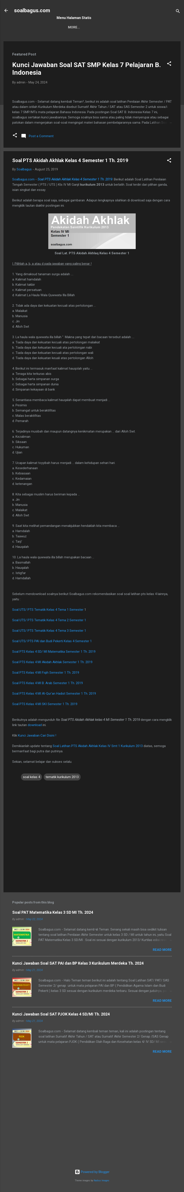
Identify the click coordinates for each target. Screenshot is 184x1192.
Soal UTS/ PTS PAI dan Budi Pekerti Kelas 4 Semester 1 (52, 742)
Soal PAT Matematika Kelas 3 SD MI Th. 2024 (52, 1013)
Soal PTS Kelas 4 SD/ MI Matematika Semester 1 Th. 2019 (53, 753)
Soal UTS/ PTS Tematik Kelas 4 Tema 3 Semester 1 (49, 732)
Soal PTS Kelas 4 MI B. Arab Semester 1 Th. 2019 (47, 784)
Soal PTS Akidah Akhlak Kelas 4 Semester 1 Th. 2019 (75, 281)
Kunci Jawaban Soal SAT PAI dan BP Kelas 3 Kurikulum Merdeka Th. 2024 (78, 1064)
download (35, 826)
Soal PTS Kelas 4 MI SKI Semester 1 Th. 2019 (44, 805)
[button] (169, 64)
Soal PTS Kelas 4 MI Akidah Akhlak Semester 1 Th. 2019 (52, 763)
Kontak (89, 27)
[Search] (178, 12)
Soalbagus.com (23, 281)
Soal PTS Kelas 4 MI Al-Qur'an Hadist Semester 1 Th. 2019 (54, 795)
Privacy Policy (117, 27)
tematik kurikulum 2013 (62, 878)
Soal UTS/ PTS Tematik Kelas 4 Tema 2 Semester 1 (49, 721)
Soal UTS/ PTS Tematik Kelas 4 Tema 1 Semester (48, 711)
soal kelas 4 (31, 878)
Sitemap (67, 27)
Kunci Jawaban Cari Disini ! (37, 837)
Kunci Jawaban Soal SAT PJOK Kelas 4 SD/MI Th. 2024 (61, 1115)
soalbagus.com (32, 10)
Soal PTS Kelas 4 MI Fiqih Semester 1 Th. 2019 (45, 774)
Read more (162, 1051)
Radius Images (101, 1180)
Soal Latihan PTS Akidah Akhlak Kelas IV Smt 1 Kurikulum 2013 (98, 847)
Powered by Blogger (92, 1172)
